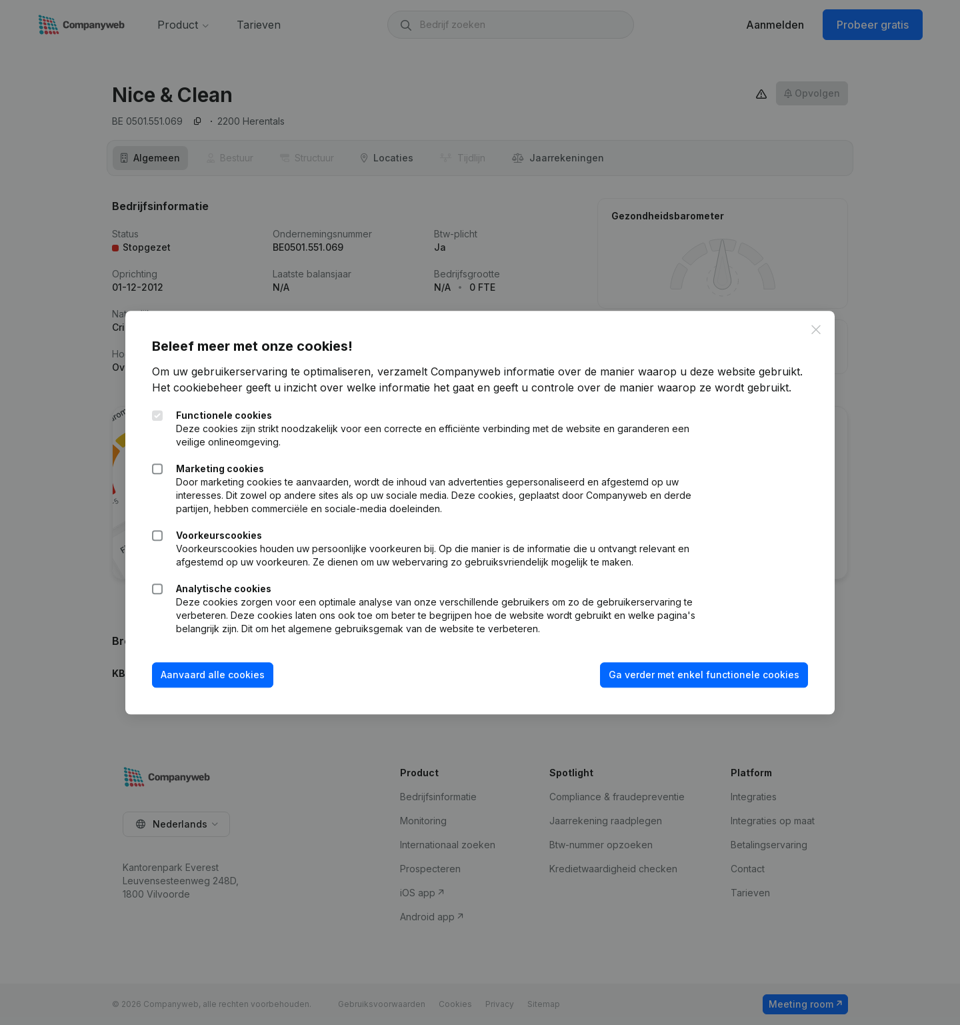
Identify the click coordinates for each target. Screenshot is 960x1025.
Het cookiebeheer (197, 388)
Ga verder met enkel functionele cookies (704, 675)
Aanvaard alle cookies (213, 675)
